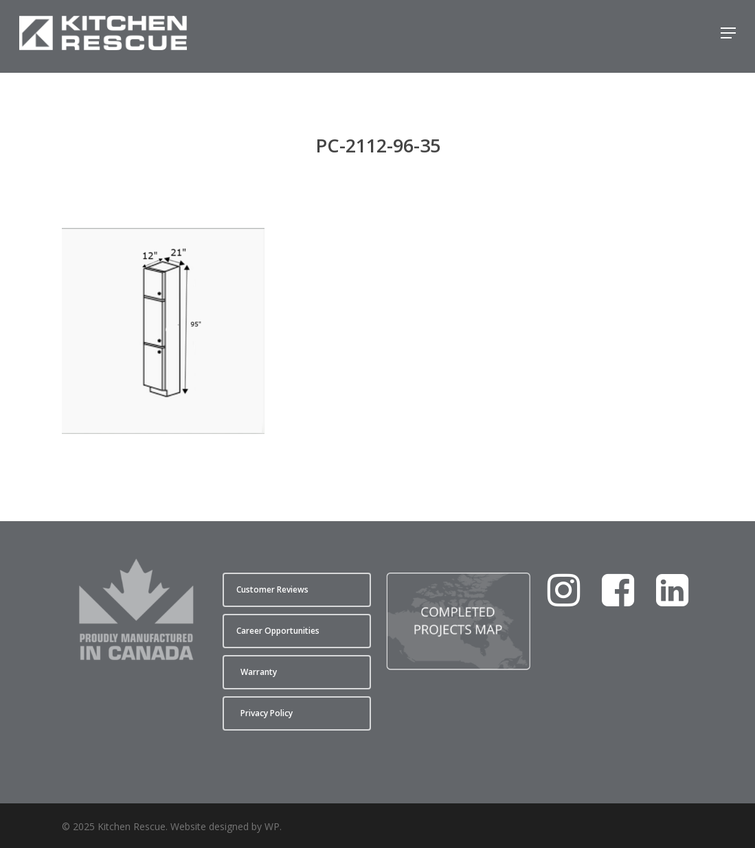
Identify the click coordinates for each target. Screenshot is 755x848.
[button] (728, 36)
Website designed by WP (225, 826)
